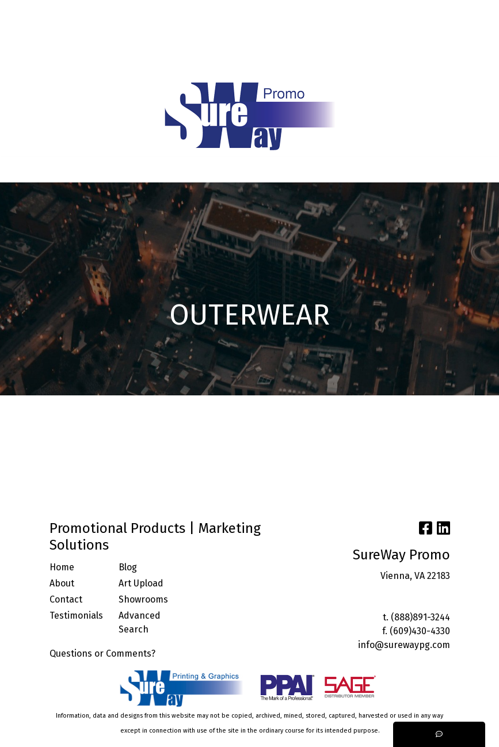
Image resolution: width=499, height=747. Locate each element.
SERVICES (119, 12)
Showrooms (143, 599)
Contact (65, 599)
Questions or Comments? (102, 653)
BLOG (177, 12)
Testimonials (76, 615)
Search (375, 12)
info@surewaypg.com (404, 644)
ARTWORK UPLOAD (49, 37)
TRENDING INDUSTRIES (60, 63)
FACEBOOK (164, 37)
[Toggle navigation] (18, 170)
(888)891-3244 (420, 617)
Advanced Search (140, 622)
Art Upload (141, 583)
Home (61, 567)
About (61, 583)
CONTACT (115, 37)
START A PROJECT (153, 63)
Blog (128, 567)
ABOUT (58, 12)
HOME (23, 12)
